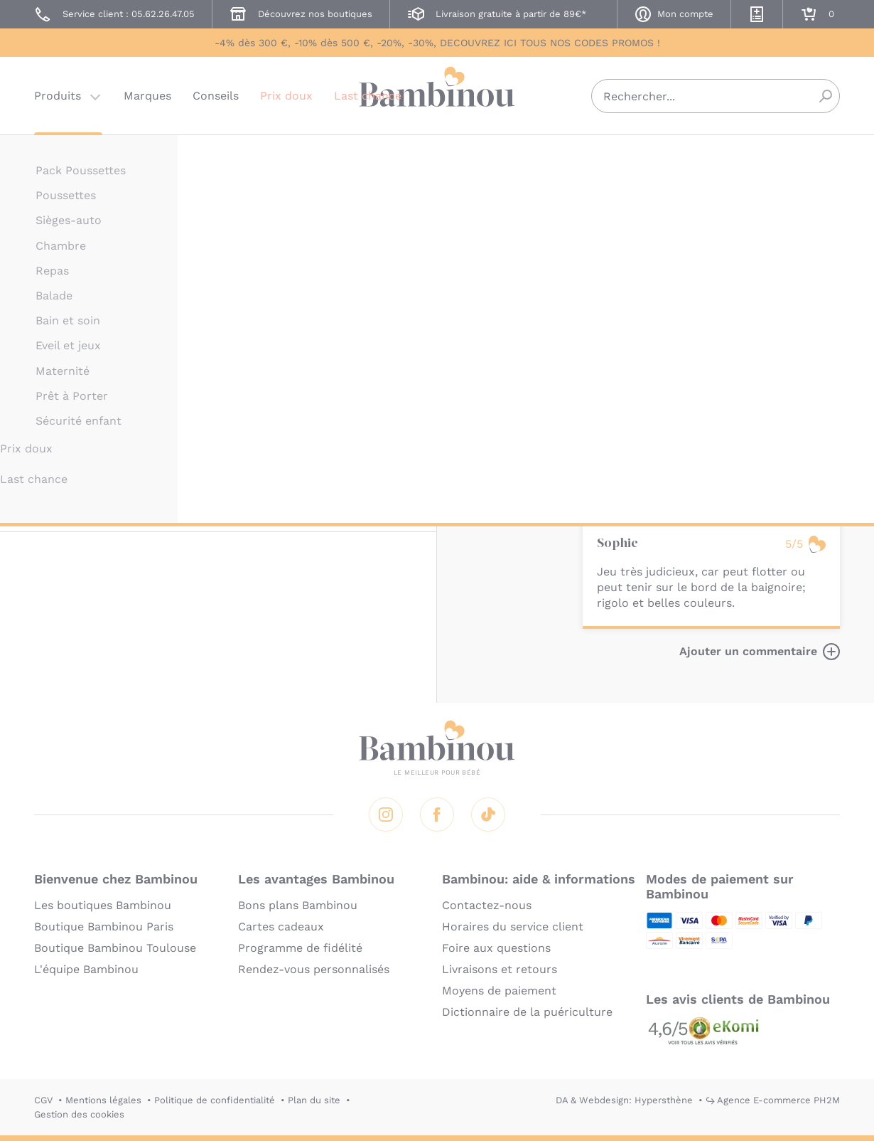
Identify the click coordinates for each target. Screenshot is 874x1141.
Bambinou (437, 94)
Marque (684, 236)
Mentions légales (103, 1100)
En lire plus (615, 433)
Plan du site (314, 1100)
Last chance (367, 95)
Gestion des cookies (79, 1114)
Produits (57, 95)
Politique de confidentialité (214, 1100)
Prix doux (286, 95)
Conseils (216, 95)
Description (616, 236)
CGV (43, 1100)
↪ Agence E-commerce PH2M (773, 1100)
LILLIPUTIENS (613, 154)
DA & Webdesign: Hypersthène (624, 1100)
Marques (147, 95)
